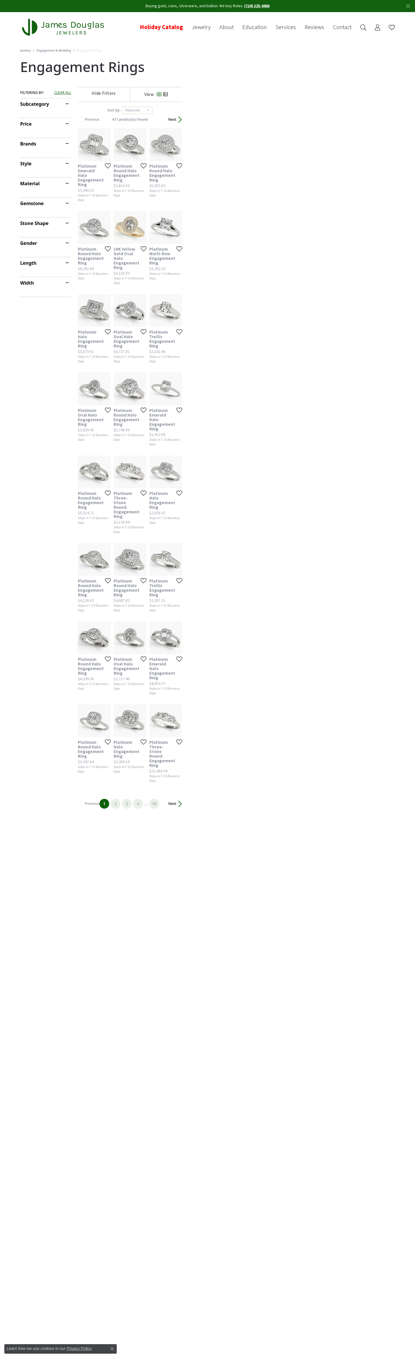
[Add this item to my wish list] (177, 236)
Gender (28, 243)
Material (29, 183)
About (226, 27)
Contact (342, 27)
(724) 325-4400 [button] (256, 6)
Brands (28, 143)
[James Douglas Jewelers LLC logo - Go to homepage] (64, 27)
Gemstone (32, 203)
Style (25, 163)
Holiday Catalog (161, 27)
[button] (363, 27)
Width (27, 283)
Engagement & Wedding (54, 50)
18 (260, 1186)
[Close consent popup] (112, 1349)
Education (254, 27)
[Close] (408, 6)
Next (385, 119)
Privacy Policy (79, 1348)
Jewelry (201, 27)
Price (26, 124)
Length (28, 263)
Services (286, 27)
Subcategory (34, 104)
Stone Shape (34, 223)
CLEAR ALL (62, 92)
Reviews (314, 27)
